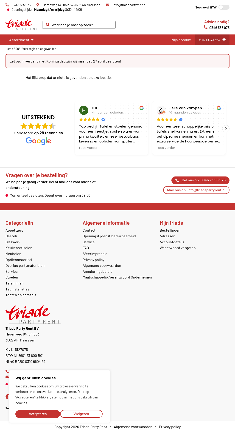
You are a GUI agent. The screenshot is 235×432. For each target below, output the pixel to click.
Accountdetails (172, 242)
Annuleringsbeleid (97, 271)
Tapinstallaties (17, 289)
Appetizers (14, 230)
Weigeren (36, 414)
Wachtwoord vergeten (178, 247)
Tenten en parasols (21, 295)
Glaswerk (13, 242)
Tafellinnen (15, 283)
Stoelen (12, 277)
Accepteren (82, 414)
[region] (59, 397)
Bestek (11, 236)
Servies (12, 271)
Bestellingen (170, 230)
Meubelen (13, 253)
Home (9, 49)
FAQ (86, 247)
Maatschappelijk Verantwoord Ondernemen (117, 277)
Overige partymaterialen (25, 265)
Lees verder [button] (88, 148)
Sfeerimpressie (95, 253)
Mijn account (181, 39)
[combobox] (79, 25)
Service (89, 242)
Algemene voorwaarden (102, 265)
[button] (225, 128)
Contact (89, 230)
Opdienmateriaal (19, 259)
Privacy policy (93, 259)
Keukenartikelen (19, 247)
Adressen (167, 236)
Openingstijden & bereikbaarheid (109, 236)
